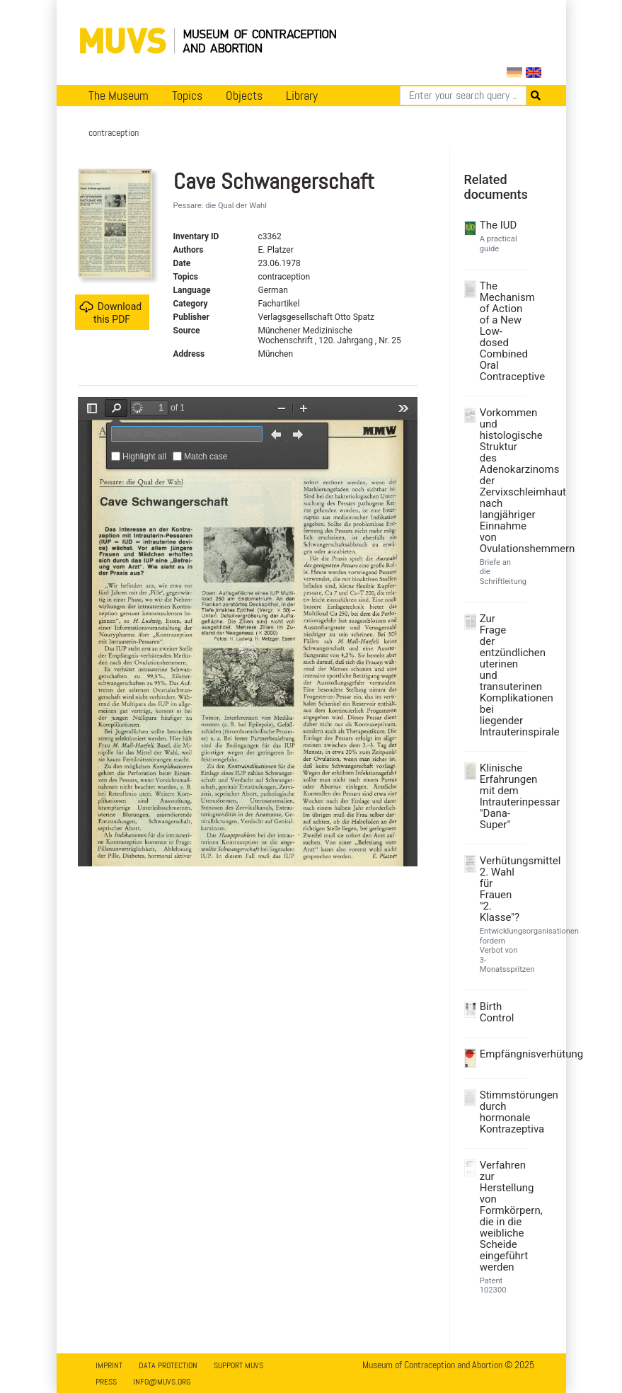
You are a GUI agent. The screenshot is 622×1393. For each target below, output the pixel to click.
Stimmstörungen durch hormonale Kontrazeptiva (502, 1112)
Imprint (109, 1365)
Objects (244, 95)
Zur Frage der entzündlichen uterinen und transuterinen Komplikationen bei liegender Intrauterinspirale (502, 675)
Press (106, 1381)
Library (302, 95)
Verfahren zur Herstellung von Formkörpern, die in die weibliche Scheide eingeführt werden (502, 1216)
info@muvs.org (161, 1381)
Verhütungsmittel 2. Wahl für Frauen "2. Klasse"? (502, 889)
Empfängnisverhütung (502, 1054)
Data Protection (168, 1365)
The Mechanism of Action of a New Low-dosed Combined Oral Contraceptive (502, 331)
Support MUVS (238, 1365)
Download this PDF (110, 312)
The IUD (498, 225)
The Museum (118, 95)
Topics (187, 95)
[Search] (463, 95)
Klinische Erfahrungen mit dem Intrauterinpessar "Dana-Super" (502, 796)
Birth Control (497, 1012)
